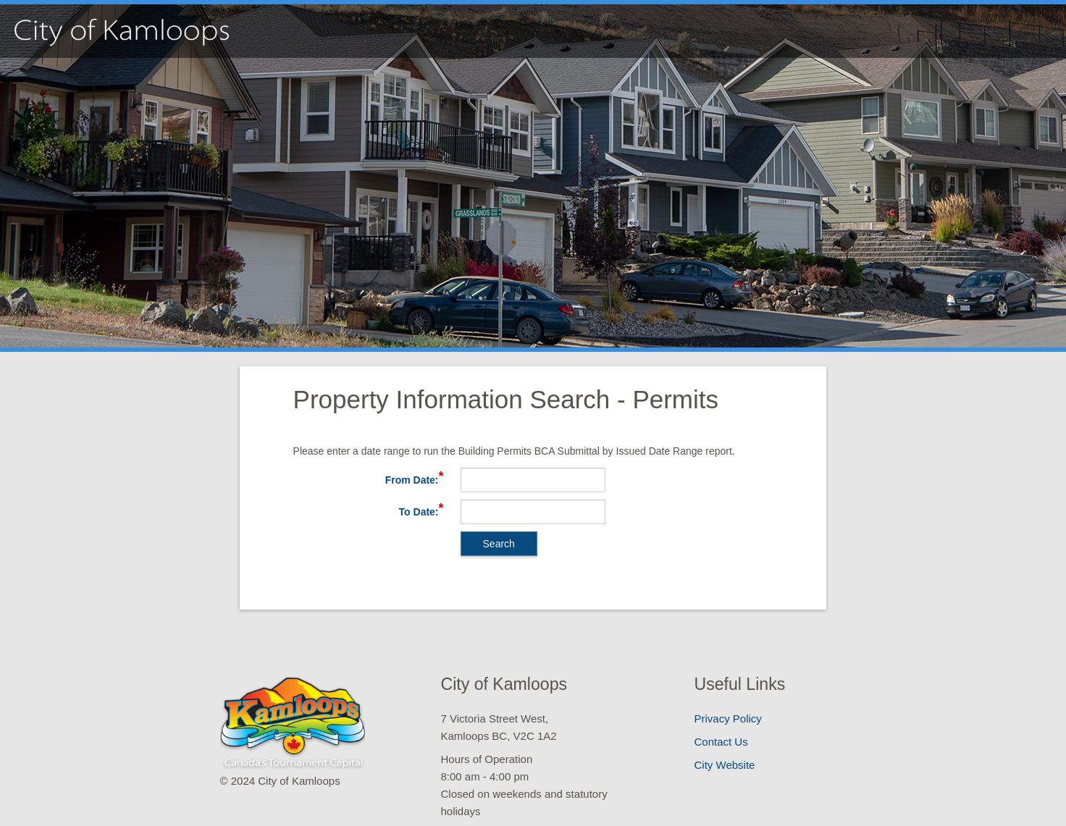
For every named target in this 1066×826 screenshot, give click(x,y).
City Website (724, 765)
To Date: (419, 512)
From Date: (412, 480)
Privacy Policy (728, 718)
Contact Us (721, 742)
